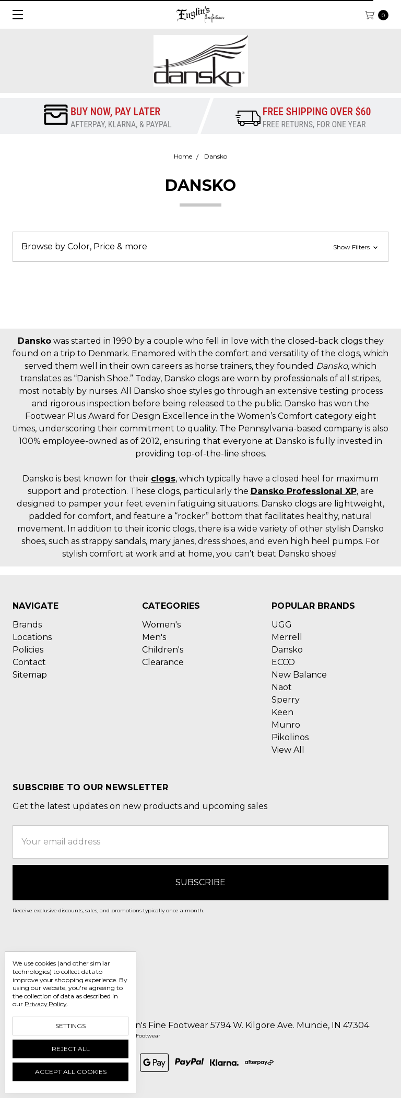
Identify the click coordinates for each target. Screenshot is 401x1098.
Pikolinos (290, 737)
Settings (70, 1026)
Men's (154, 637)
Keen (282, 712)
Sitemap (30, 675)
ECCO (283, 662)
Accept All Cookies (71, 1072)
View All (288, 750)
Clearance (163, 662)
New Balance (299, 675)
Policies (28, 650)
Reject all (71, 1049)
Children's (162, 650)
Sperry (286, 700)
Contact (29, 662)
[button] (200, 247)
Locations (32, 637)
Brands (27, 625)
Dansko (287, 650)
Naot (282, 687)
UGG (282, 625)
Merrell (287, 637)
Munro (286, 725)
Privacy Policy (46, 1004)
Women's (161, 625)
